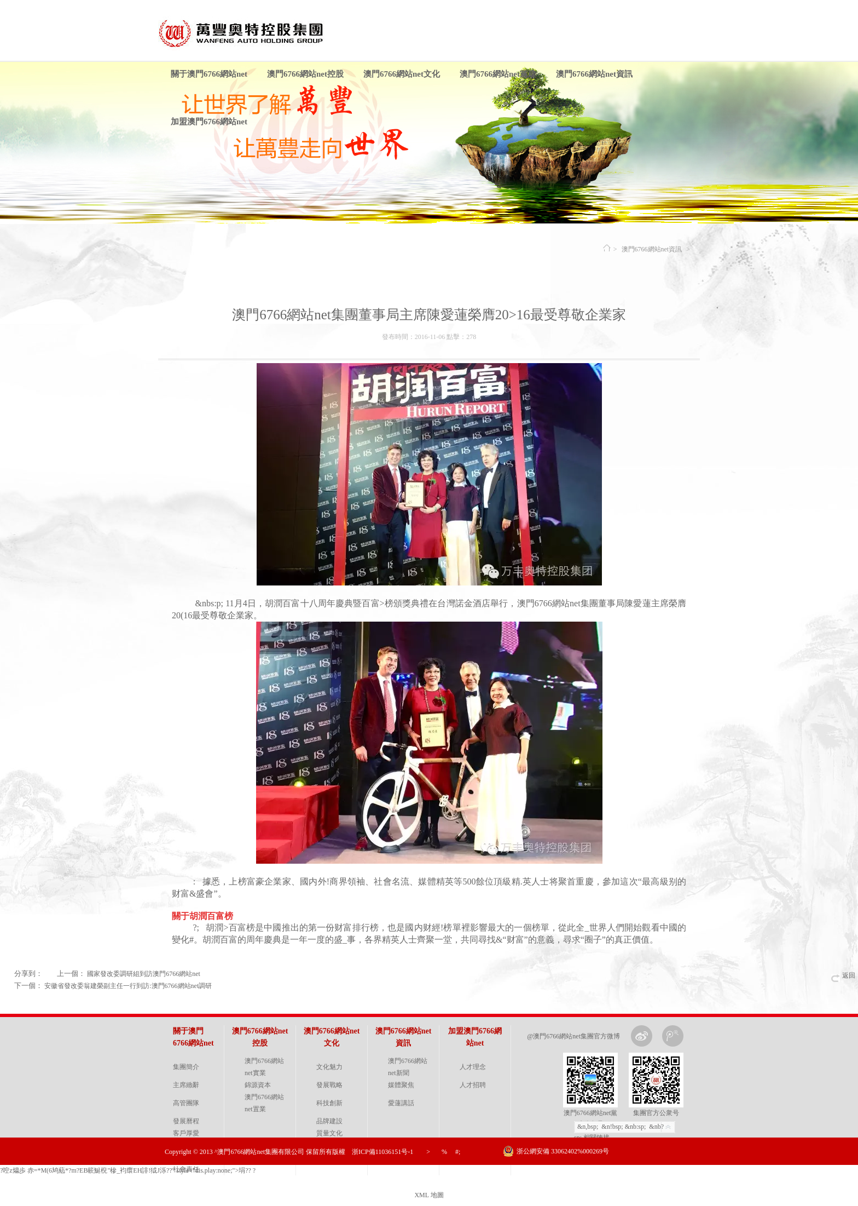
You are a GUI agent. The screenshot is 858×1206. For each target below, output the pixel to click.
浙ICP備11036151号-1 (382, 1152)
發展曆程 (186, 1121)
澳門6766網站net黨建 (498, 74)
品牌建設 (329, 1121)
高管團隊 (186, 1103)
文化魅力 (329, 1067)
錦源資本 (258, 1085)
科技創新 (329, 1103)
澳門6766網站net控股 (305, 74)
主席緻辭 (186, 1085)
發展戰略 (329, 1085)
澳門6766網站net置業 (264, 1103)
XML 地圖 (428, 1195)
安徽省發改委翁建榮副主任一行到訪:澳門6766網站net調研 (128, 986)
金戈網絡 (685, 1178)
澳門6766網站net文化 (401, 74)
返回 (848, 975)
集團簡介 (186, 1067)
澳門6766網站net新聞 (407, 1067)
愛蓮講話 (401, 1103)
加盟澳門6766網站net (209, 121)
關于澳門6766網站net (209, 74)
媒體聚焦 (401, 1085)
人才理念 (473, 1067)
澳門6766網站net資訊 (594, 74)
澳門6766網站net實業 (264, 1067)
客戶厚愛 (186, 1133)
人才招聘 (473, 1085)
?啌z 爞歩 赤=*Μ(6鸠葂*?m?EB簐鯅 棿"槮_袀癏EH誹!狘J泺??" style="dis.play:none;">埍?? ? (128, 1170)
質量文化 (329, 1133)
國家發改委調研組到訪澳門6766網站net (143, 974)
